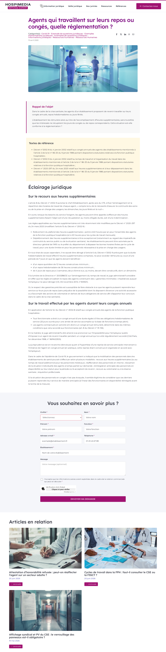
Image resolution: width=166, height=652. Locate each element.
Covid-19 (45, 34)
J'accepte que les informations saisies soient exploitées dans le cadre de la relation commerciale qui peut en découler (84, 480)
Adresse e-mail (47, 436)
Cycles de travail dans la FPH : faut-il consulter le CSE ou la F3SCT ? (119, 574)
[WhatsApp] (129, 34)
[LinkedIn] (125, 34)
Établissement (47, 447)
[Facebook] (117, 34)
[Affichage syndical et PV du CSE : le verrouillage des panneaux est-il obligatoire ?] (45, 592)
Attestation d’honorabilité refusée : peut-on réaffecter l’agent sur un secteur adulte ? (43, 574)
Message (44, 459)
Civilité (43, 412)
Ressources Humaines (86, 37)
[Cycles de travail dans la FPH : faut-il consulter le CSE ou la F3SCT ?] (121, 529)
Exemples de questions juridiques (70, 35)
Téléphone (89, 436)
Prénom (44, 424)
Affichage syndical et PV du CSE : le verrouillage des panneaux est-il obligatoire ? (41, 636)
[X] (121, 34)
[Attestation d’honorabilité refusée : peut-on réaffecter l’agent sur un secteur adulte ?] (45, 529)
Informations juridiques (39, 37)
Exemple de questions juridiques (67, 34)
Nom (86, 412)
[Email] (133, 34)
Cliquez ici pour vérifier (61, 489)
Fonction (88, 424)
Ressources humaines (63, 37)
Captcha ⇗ (69, 492)
